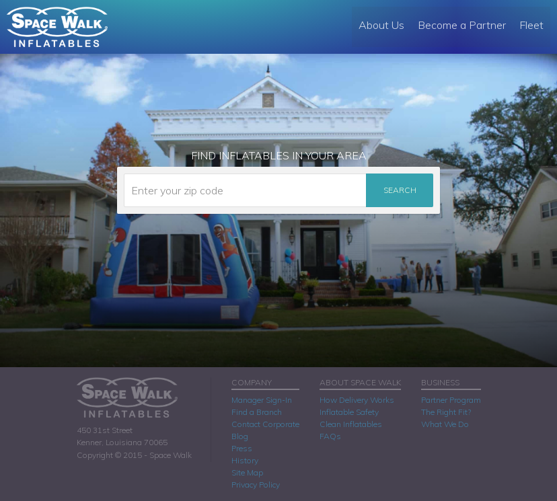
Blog (239, 436)
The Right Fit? (446, 412)
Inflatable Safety (349, 412)
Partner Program (451, 400)
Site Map (247, 472)
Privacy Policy (255, 484)
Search (399, 190)
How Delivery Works (357, 400)
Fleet (531, 25)
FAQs (330, 436)
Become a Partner (462, 25)
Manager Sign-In (261, 400)
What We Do (445, 424)
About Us (381, 25)
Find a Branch (256, 412)
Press (241, 448)
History (244, 460)
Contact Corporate (265, 424)
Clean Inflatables (351, 424)
